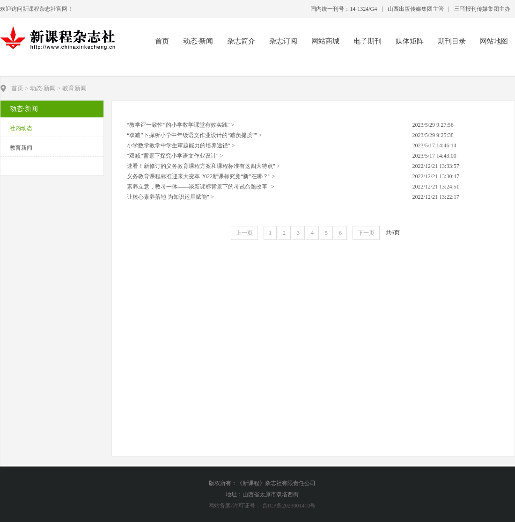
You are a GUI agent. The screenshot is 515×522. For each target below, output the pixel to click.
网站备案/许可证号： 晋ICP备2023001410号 (262, 505)
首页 (162, 41)
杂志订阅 (283, 41)
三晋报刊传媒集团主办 (482, 9)
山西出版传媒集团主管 (416, 9)
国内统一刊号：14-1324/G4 (343, 9)
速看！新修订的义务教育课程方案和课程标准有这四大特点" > (203, 166)
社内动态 (21, 128)
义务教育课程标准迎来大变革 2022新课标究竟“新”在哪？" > (201, 176)
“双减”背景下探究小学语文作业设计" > (175, 155)
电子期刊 (367, 41)
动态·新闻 (198, 41)
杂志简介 (241, 41)
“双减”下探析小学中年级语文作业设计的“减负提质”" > (194, 135)
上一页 (244, 233)
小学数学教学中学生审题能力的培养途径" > (181, 145)
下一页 (366, 233)
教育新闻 (21, 148)
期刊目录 (452, 41)
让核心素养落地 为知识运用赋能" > (170, 197)
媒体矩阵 (410, 41)
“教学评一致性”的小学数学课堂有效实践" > (180, 125)
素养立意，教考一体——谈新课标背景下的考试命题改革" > (200, 186)
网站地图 (494, 41)
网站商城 (325, 41)
